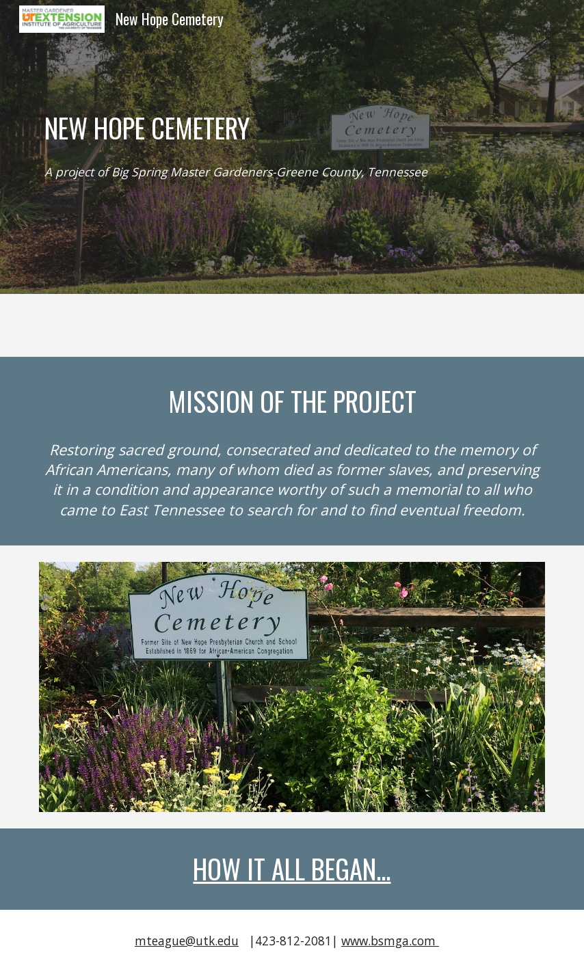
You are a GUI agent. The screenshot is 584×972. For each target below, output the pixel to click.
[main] (291, 128)
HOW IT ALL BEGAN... (291, 868)
